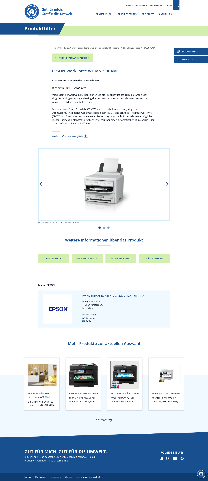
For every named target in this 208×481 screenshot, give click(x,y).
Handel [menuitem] (129, 5)
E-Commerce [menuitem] (141, 5)
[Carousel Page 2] (104, 227)
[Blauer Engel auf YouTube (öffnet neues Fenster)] (175, 458)
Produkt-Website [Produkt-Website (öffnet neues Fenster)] (87, 258)
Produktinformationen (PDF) (67, 136)
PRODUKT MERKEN (190, 51)
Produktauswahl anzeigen (74, 58)
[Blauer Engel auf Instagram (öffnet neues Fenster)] (167, 458)
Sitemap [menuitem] (69, 477)
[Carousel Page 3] (108, 227)
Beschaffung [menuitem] (156, 5)
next (164, 184)
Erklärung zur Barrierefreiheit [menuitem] (90, 477)
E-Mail (89, 321)
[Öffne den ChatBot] (201, 474)
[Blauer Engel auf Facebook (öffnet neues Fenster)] (182, 458)
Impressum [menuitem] (56, 477)
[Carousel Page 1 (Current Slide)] (99, 227)
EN (170, 5)
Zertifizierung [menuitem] (127, 14)
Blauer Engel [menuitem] (104, 14)
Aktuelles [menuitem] (165, 14)
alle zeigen (101, 419)
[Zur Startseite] (51, 11)
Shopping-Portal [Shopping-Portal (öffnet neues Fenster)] (121, 258)
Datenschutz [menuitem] (41, 477)
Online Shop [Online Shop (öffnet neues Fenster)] (53, 258)
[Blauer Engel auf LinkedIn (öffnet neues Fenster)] (161, 458)
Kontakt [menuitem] (27, 477)
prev (44, 184)
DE (167, 5)
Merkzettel (188, 59)
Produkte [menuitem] (148, 14)
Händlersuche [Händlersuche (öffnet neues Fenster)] (154, 258)
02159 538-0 (92, 318)
